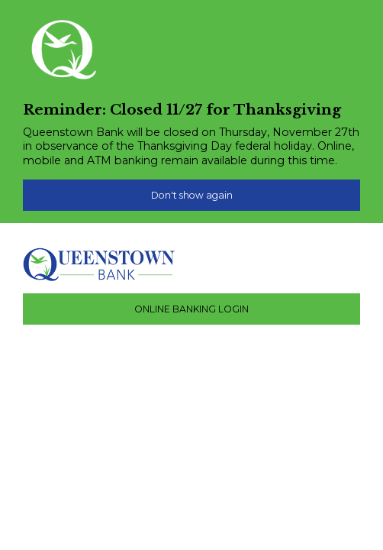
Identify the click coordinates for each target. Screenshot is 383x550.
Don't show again (192, 195)
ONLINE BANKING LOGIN (191, 309)
